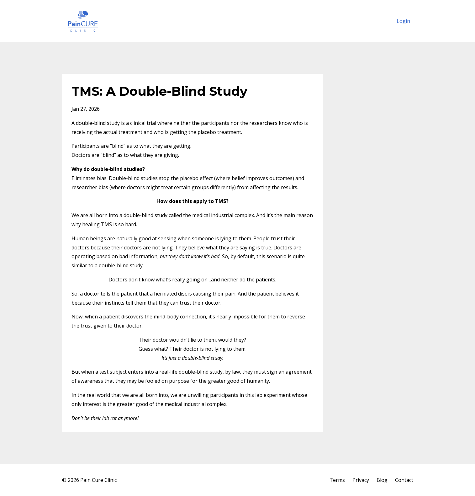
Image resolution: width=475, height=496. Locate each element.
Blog (382, 480)
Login (403, 21)
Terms (337, 480)
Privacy (360, 480)
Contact (404, 480)
